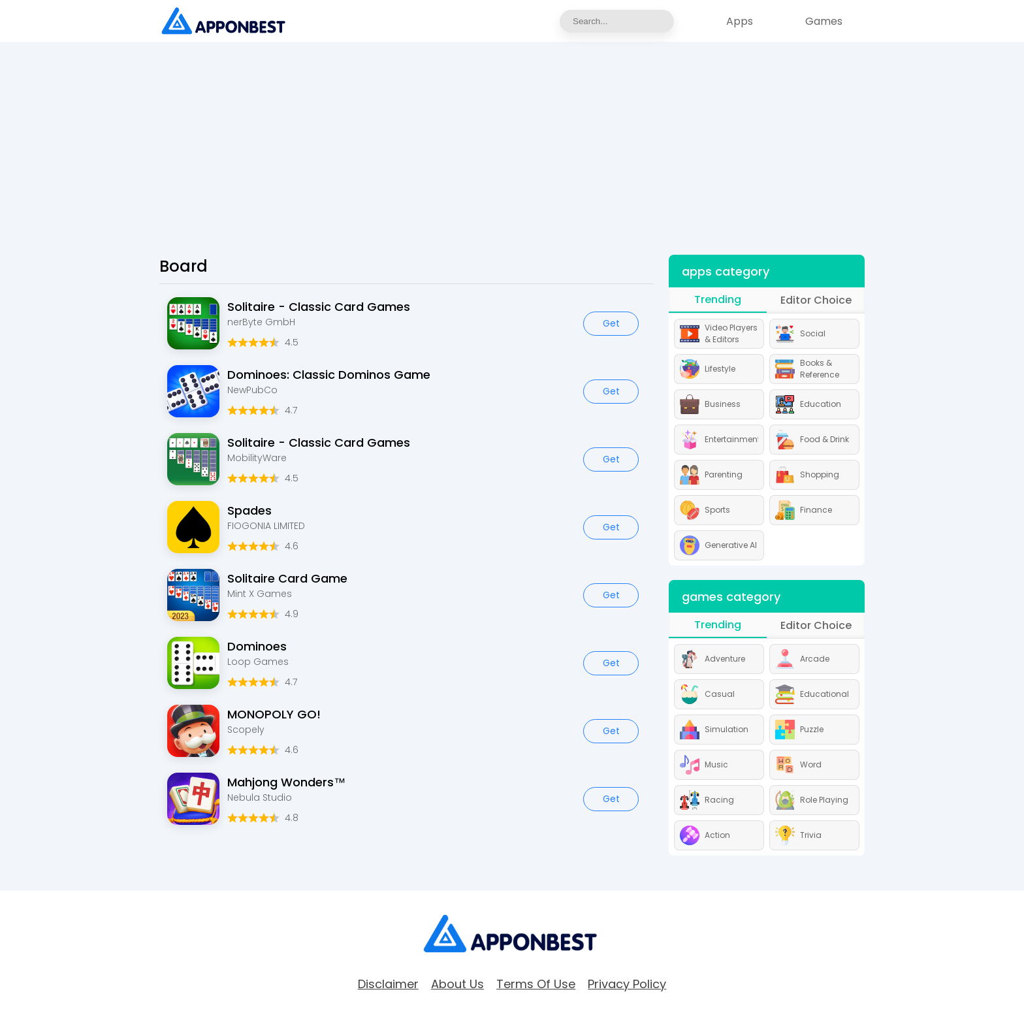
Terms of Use (535, 984)
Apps (739, 21)
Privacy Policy (627, 984)
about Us (457, 984)
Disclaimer (388, 984)
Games (823, 21)
